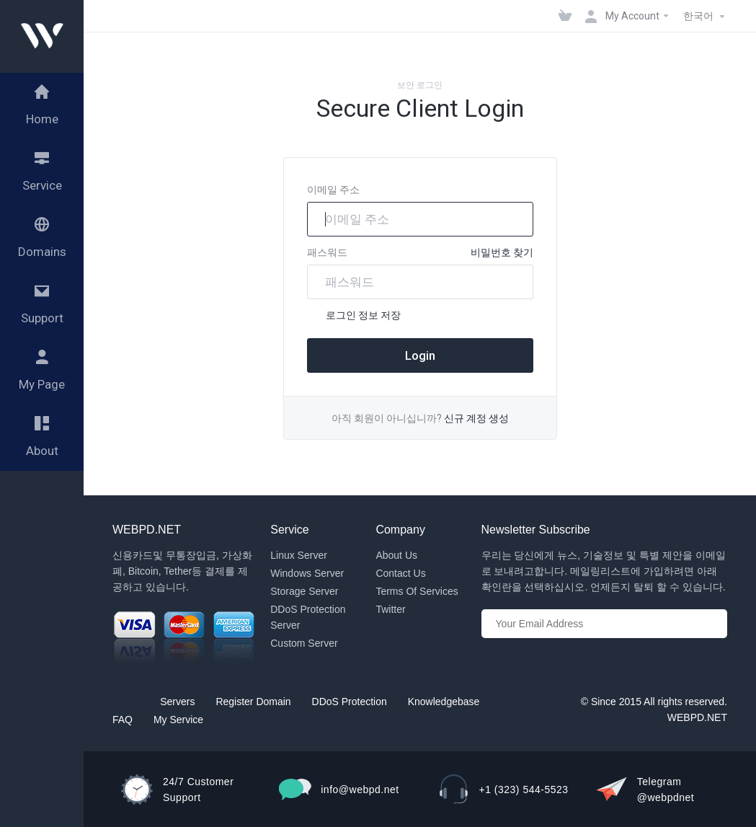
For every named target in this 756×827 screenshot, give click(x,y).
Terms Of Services (416, 591)
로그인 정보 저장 (354, 316)
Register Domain (252, 701)
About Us (396, 555)
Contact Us (400, 573)
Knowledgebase (444, 701)
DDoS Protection (349, 701)
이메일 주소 (333, 189)
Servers (177, 701)
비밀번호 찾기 (502, 252)
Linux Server (298, 555)
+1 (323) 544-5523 (524, 789)
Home (125, 701)
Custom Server (303, 643)
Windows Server (307, 573)
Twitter (390, 609)
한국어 (706, 16)
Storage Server (304, 591)
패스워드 (327, 252)
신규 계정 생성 (476, 418)
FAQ (122, 719)
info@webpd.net (360, 789)
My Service (178, 719)
